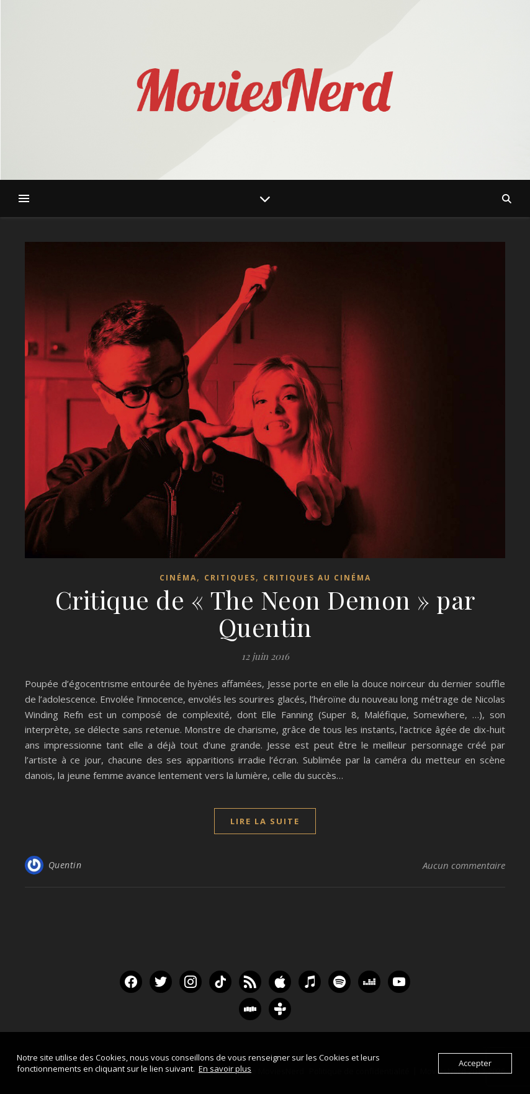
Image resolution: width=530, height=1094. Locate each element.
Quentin (65, 865)
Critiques (230, 577)
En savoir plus (225, 1068)
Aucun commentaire (464, 865)
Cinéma (178, 577)
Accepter (475, 1063)
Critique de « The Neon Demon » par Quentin (265, 613)
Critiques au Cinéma (317, 577)
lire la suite (265, 821)
